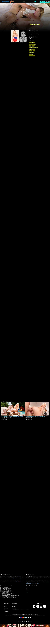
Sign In (47, 1)
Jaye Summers (30, 583)
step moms (19, 576)
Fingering (34, 44)
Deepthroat (31, 47)
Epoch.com (9, 615)
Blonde (30, 42)
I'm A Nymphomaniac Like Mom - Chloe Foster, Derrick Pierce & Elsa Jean (13, 416)
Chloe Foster (13, 42)
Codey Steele (30, 417)
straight (34, 49)
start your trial (35, 24)
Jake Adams (22, 42)
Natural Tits (31, 44)
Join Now (42, 1)
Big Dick (34, 47)
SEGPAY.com (34, 615)
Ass (37, 47)
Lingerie (31, 49)
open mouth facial (32, 52)
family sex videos (3, 582)
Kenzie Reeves (36, 583)
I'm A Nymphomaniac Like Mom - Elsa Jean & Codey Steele (35, 416)
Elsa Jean (11, 417)
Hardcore (33, 42)
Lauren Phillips (45, 582)
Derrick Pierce (3, 417)
